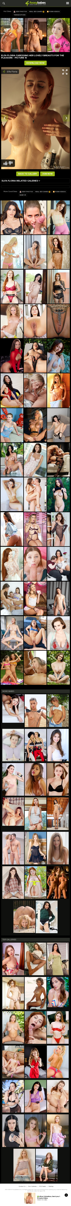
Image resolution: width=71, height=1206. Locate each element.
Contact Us (22, 1186)
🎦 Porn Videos (53, 11)
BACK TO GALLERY (27, 174)
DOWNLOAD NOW (35, 63)
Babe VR (23, 195)
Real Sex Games (36, 12)
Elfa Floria (12, 72)
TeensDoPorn (19, 15)
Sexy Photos (20, 12)
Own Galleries (32, 1186)
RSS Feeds (42, 1186)
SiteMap (50, 1186)
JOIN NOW (47, 174)
